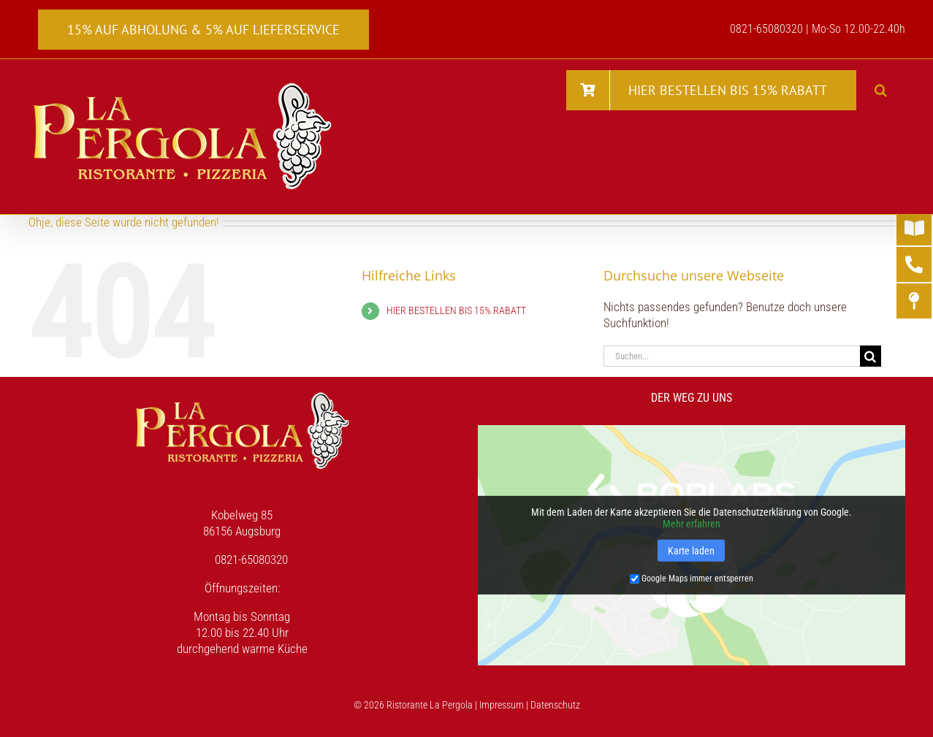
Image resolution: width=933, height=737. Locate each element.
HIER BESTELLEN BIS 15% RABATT (456, 310)
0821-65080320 (251, 559)
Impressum (501, 705)
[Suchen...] (731, 356)
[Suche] (870, 356)
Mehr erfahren (691, 524)
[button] (881, 90)
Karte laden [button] (691, 551)
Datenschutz (555, 705)
